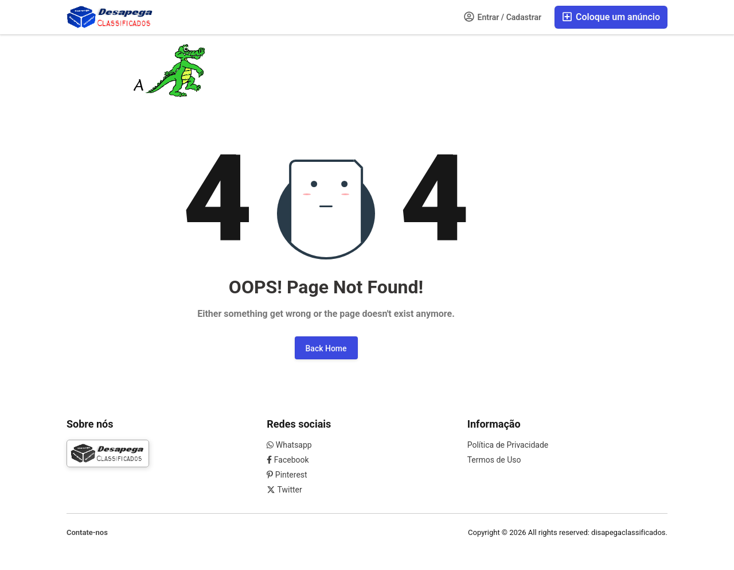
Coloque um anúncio (611, 16)
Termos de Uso (494, 459)
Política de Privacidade (508, 444)
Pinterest (287, 474)
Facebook (288, 459)
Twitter (284, 489)
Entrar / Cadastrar (502, 16)
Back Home (326, 348)
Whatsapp (289, 444)
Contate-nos (87, 532)
